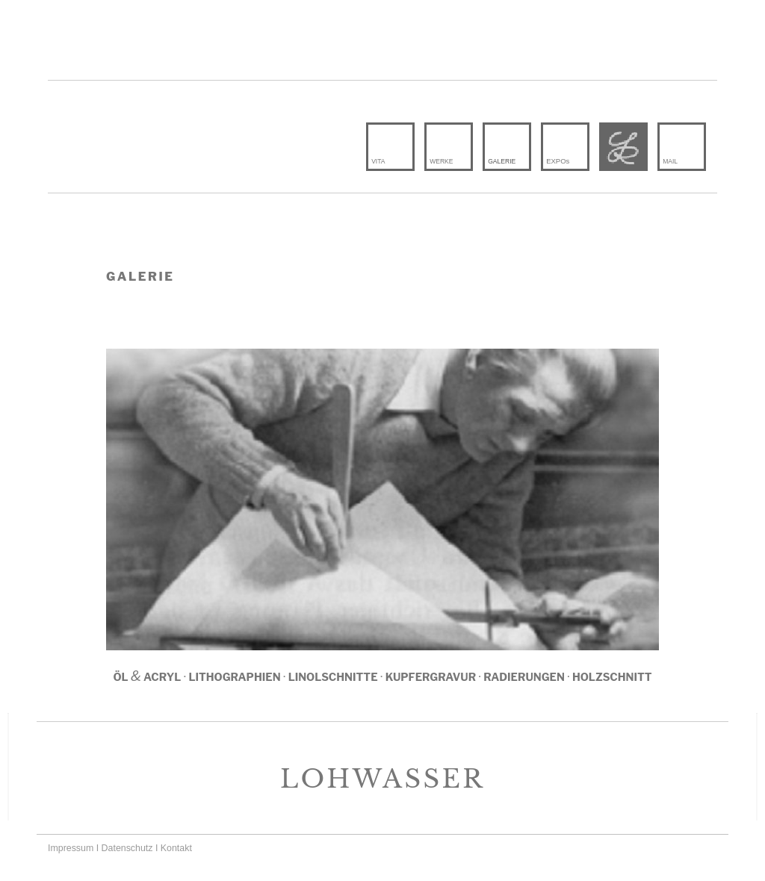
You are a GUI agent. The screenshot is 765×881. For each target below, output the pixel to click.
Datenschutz (127, 848)
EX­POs (557, 161)
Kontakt (176, 848)
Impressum (70, 848)
